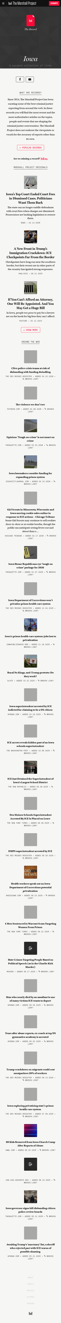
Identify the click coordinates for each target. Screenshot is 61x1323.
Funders (30, 1303)
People (30, 1284)
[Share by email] (30, 79)
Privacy (30, 1290)
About (30, 1277)
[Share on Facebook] (20, 79)
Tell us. (44, 158)
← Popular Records (31, 147)
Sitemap (30, 1296)
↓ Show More (30, 329)
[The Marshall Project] (21, 3)
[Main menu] (3, 3)
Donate (54, 3)
